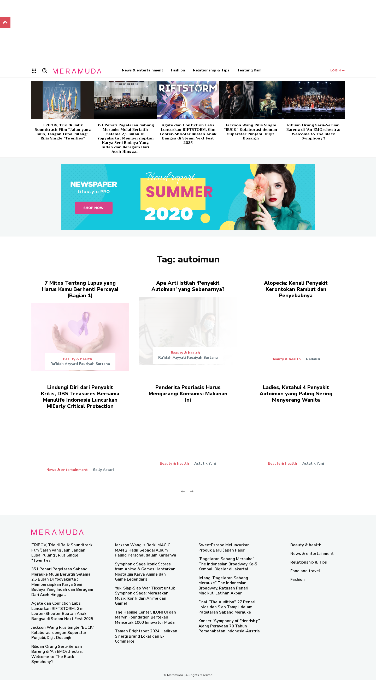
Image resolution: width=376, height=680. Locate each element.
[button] (44, 70)
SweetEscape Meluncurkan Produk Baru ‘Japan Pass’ (224, 547)
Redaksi (313, 359)
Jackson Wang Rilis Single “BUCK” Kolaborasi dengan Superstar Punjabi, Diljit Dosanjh (250, 131)
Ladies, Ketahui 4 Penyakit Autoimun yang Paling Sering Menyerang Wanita (296, 393)
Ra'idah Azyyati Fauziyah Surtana (80, 363)
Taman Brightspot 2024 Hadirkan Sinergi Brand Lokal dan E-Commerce (146, 636)
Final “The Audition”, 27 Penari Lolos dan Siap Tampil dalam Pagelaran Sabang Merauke (226, 607)
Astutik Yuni (205, 463)
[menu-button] (34, 70)
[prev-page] (183, 490)
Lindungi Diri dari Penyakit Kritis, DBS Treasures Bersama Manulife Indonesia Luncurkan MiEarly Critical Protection (80, 397)
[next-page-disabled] (191, 490)
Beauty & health (77, 359)
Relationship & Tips (308, 562)
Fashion (297, 579)
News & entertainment (67, 470)
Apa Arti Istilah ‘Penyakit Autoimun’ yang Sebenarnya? (188, 286)
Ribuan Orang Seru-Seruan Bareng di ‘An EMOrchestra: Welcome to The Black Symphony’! (313, 131)
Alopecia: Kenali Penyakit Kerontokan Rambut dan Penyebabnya (296, 289)
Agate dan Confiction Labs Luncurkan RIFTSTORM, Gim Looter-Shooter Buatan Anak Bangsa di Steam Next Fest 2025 (188, 134)
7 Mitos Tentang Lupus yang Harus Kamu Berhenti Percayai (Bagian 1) (80, 289)
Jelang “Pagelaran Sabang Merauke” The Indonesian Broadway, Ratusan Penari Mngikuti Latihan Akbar (223, 585)
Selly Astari (103, 469)
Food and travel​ (305, 571)
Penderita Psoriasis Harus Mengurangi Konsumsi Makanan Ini (188, 393)
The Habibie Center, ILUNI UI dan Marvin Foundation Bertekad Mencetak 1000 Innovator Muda (145, 617)
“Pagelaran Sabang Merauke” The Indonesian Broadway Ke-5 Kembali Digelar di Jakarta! (227, 564)
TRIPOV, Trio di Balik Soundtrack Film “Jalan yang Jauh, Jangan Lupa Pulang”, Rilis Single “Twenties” (63, 131)
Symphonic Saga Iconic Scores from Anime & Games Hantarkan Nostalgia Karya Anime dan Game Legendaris (145, 571)
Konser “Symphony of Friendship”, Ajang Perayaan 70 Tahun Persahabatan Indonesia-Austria (229, 626)
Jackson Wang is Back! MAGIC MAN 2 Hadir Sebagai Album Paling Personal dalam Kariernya (145, 550)
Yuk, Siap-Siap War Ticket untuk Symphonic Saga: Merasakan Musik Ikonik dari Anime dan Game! (145, 596)
